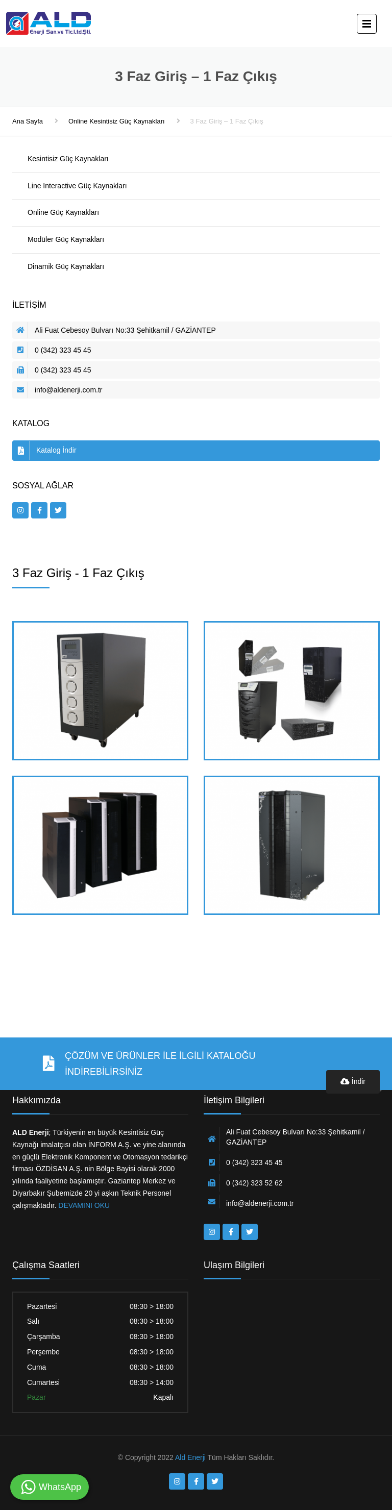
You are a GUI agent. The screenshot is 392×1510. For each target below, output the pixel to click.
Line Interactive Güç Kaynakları (77, 186)
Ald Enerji (190, 1457)
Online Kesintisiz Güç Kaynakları (116, 121)
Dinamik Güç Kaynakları (66, 266)
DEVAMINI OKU (83, 1205)
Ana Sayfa (27, 121)
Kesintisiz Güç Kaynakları (68, 159)
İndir (352, 1081)
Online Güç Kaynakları (63, 212)
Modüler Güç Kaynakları (66, 239)
